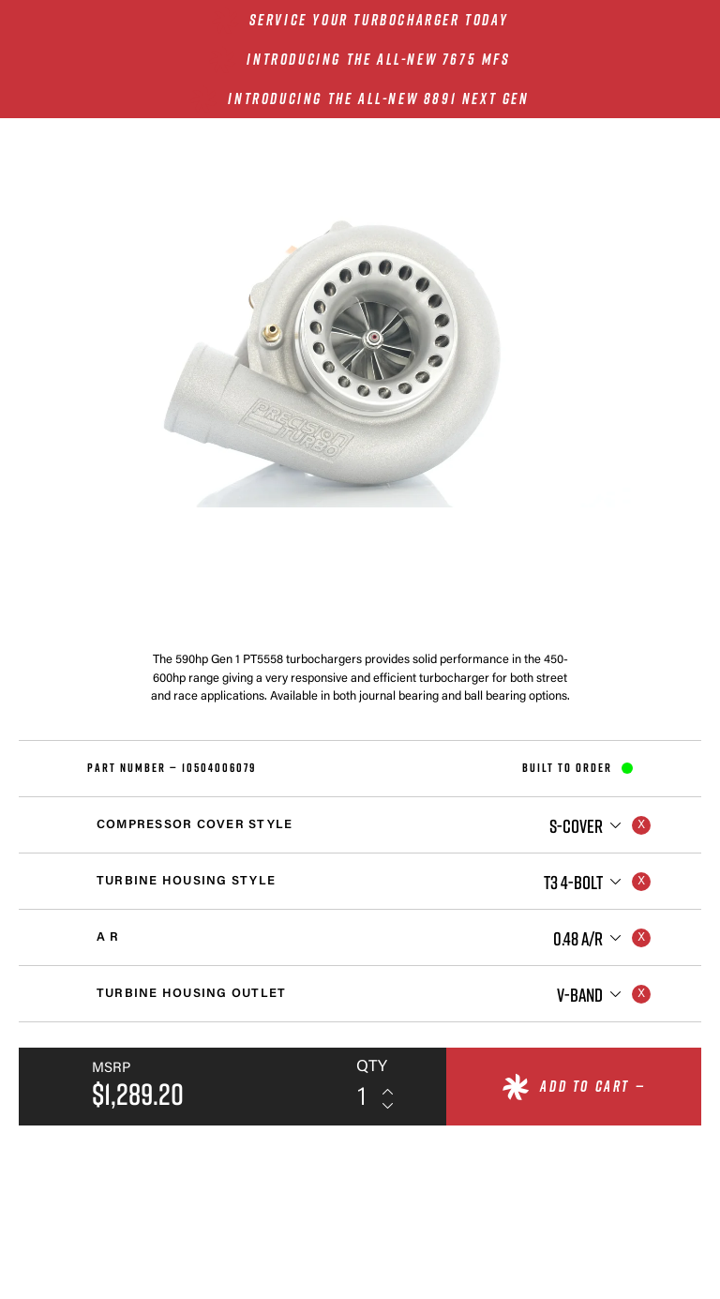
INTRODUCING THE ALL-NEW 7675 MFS (378, 59)
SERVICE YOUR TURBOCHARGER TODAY (379, 19)
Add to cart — (592, 1086)
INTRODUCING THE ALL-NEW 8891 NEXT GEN (378, 98)
